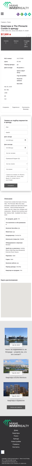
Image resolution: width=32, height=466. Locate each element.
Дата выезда (8, 144)
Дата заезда (8, 136)
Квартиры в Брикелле (16, 400)
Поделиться (15, 107)
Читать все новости (16, 407)
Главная (3, 22)
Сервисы (16, 444)
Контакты (15, 447)
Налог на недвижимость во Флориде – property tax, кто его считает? (16, 352)
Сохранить (6, 107)
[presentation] (3, 37)
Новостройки (16, 441)
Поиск (16, 436)
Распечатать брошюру (26, 108)
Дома (16, 430)
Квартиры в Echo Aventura (16, 377)
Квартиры (16, 433)
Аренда (16, 439)
